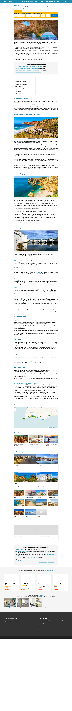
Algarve (31, 1)
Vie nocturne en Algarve (20, 88)
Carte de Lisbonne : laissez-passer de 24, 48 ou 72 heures (27, 68)
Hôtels (10, 603)
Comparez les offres (21, 549)
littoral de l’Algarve (17, 201)
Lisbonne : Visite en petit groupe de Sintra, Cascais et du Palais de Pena (29, 66)
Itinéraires (42, 1)
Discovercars (19, 560)
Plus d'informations (16, 621)
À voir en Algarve (19, 86)
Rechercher (54, 15)
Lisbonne (23, 1)
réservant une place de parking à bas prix (46, 562)
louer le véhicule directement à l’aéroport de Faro (31, 359)
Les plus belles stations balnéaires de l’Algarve (25, 82)
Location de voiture (34, 10)
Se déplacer (18, 91)
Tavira (38, 289)
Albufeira (15, 260)
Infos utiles (56, 1)
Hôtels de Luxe (62, 603)
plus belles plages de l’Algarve (27, 222)
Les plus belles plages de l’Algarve (22, 84)
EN (39, 628)
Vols (47, 1)
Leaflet (49, 427)
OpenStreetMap (53, 427)
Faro (18, 280)
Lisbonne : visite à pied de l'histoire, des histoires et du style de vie (28, 70)
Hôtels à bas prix (23, 603)
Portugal (8, 1)
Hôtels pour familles (49, 603)
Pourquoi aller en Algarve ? (21, 81)
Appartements (36, 603)
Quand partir (18, 89)
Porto (27, 1)
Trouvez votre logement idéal (22, 551)
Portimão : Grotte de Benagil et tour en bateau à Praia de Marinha (28, 72)
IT (39, 624)
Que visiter (37, 1)
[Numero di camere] (48, 16)
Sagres (21, 298)
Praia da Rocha (21, 309)
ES (39, 626)
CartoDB (57, 427)
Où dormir (51, 1)
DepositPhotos (45, 632)
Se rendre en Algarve (20, 93)
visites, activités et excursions (32, 557)
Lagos (39, 272)
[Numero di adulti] (43, 16)
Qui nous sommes (44, 618)
